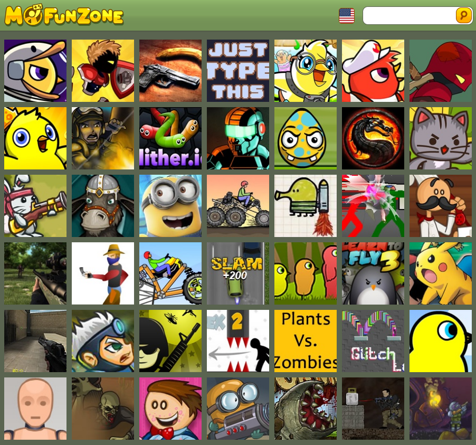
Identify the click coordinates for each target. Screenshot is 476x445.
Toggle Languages (347, 16)
